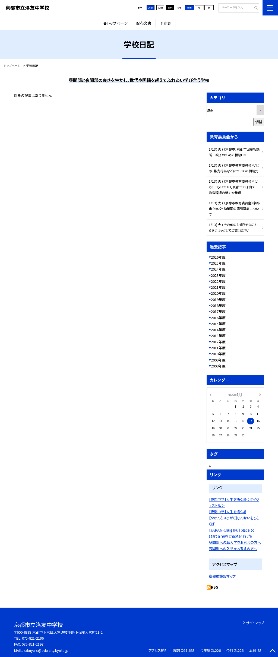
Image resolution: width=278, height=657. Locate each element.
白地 (160, 7)
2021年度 (218, 287)
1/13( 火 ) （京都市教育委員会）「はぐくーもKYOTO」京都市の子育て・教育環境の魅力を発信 (233, 187)
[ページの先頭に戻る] (272, 651)
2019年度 (218, 299)
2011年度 (218, 347)
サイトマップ (255, 622)
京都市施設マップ (222, 576)
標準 (189, 7)
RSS (214, 587)
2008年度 (218, 366)
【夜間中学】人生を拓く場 (227, 511)
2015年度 (218, 323)
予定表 (165, 23)
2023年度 (218, 275)
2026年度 (218, 257)
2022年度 (218, 281)
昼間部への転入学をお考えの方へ (235, 542)
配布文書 (143, 23)
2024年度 (218, 269)
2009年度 (218, 360)
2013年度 (218, 335)
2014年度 (218, 329)
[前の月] (210, 394)
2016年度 (218, 317)
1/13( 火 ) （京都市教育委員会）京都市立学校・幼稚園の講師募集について (234, 209)
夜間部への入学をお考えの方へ (233, 548)
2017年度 (218, 311)
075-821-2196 (33, 638)
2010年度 (218, 353)
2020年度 (218, 293)
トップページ (117, 23)
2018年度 (218, 305)
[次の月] (260, 394)
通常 (150, 7)
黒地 (170, 7)
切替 (258, 121)
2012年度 (218, 341)
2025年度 (218, 263)
